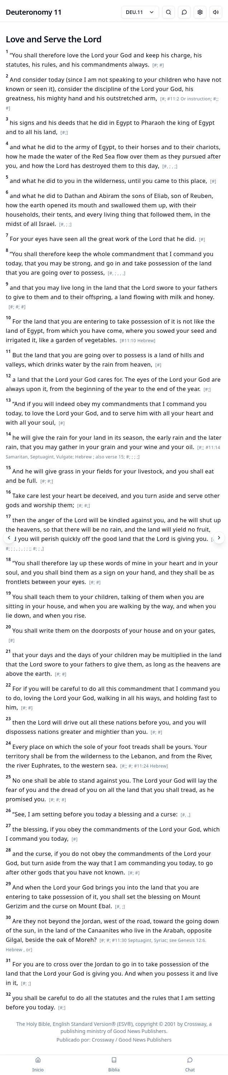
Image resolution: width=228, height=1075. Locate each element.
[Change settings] (200, 12)
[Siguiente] (219, 538)
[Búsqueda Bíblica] (168, 12)
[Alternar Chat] (184, 12)
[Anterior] (9, 538)
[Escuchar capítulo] (215, 12)
